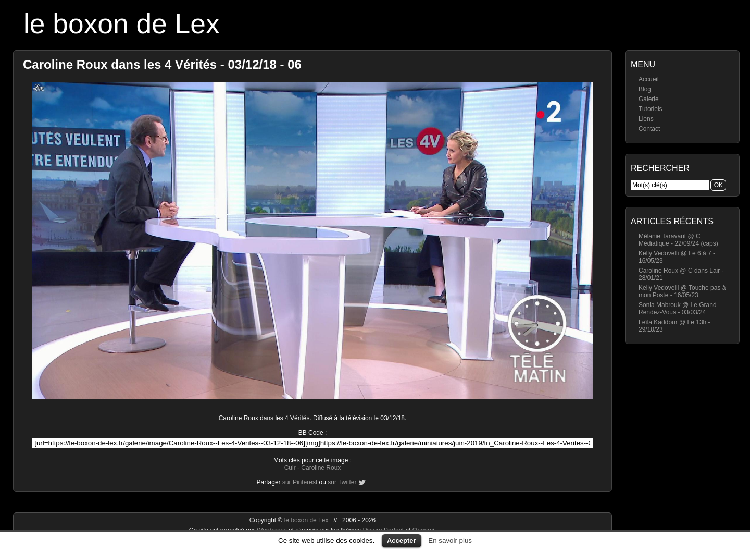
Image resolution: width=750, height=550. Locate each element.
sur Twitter (342, 482)
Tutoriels (650, 109)
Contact (649, 128)
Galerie (649, 99)
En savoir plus (450, 540)
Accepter (401, 540)
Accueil (649, 79)
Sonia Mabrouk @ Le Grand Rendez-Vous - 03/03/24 (678, 308)
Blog (645, 89)
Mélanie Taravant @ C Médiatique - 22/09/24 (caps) (678, 240)
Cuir (290, 467)
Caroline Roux (321, 467)
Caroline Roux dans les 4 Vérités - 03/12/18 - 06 (162, 64)
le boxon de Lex (121, 23)
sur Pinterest (299, 482)
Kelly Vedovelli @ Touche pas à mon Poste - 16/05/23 (682, 291)
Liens (646, 119)
